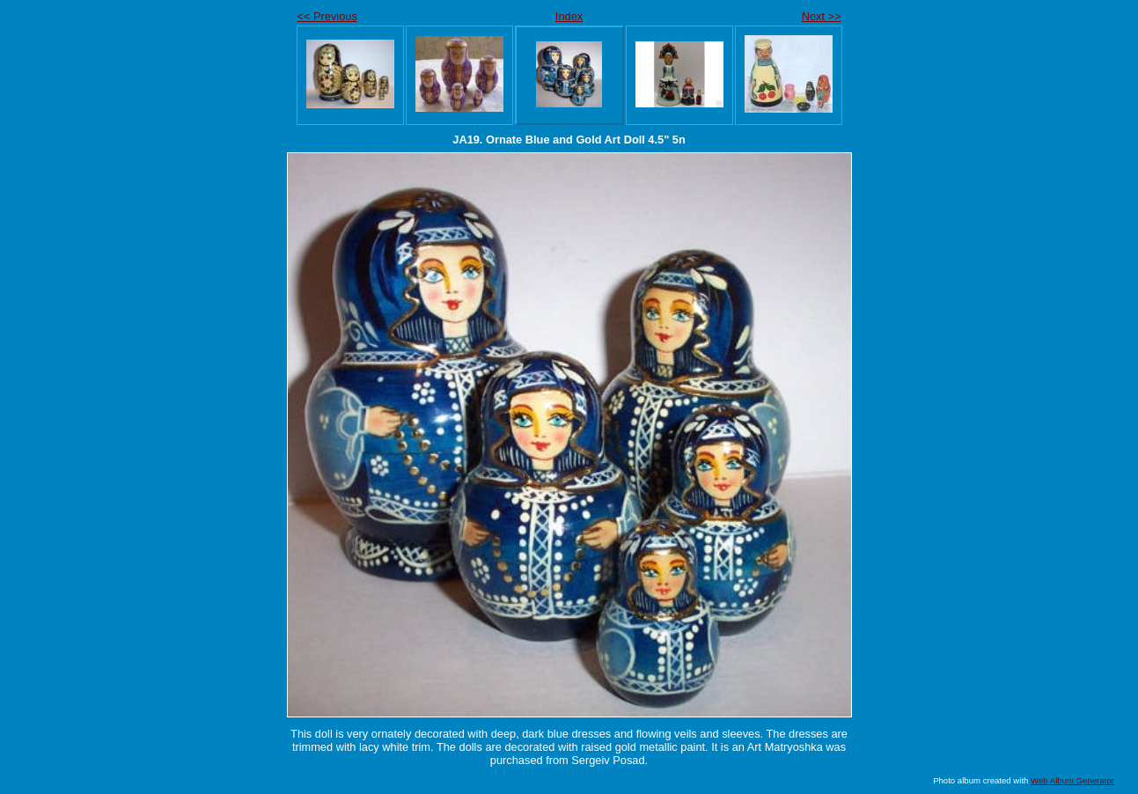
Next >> (821, 16)
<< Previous (327, 16)
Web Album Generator (1072, 780)
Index (569, 16)
